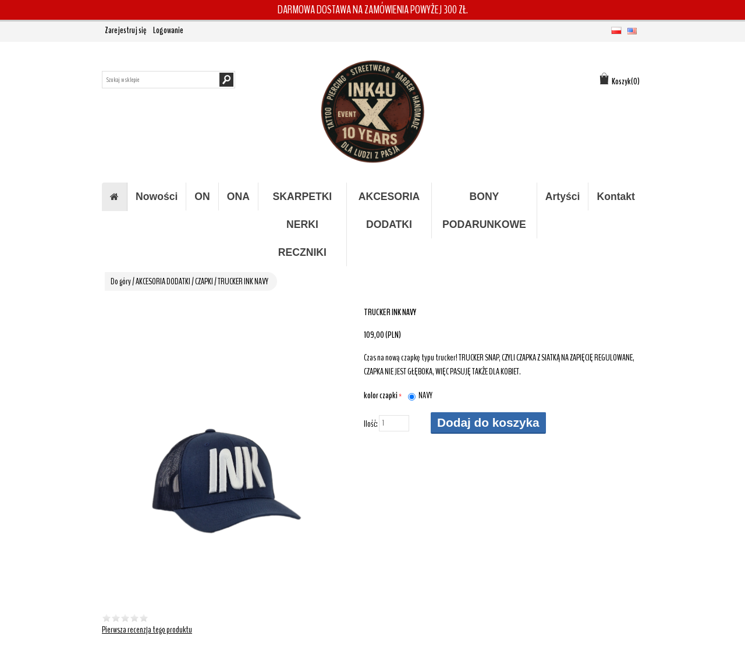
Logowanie (168, 30)
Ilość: (371, 423)
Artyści (562, 196)
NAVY (425, 395)
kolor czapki (381, 395)
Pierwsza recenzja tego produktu (147, 629)
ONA (238, 196)
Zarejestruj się (125, 30)
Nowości (157, 196)
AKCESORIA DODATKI (389, 210)
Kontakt (616, 196)
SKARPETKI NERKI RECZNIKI (302, 224)
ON (202, 196)
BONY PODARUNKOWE (484, 210)
